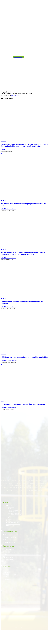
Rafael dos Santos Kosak (8, 209)
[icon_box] (24, 498)
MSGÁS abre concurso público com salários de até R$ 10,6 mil (23, 404)
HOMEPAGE (15, 95)
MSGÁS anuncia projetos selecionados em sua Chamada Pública (24, 357)
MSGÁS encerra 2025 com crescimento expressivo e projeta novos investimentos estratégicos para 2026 (23, 253)
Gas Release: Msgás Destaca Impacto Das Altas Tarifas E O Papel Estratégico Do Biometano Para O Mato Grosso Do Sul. (24, 145)
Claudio (3, 149)
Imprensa (3, 141)
